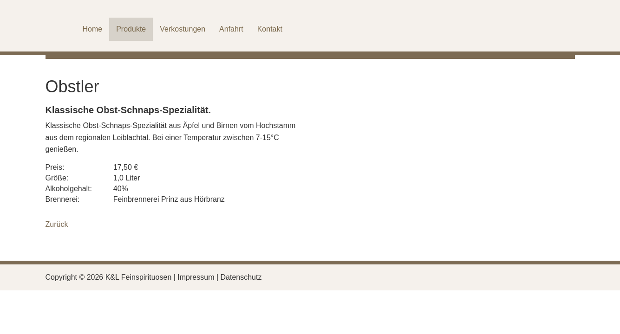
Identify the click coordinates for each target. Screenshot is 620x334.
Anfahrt (231, 29)
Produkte (131, 29)
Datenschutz (241, 277)
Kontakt (269, 29)
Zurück (57, 224)
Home (93, 29)
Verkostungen (182, 29)
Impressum (195, 277)
